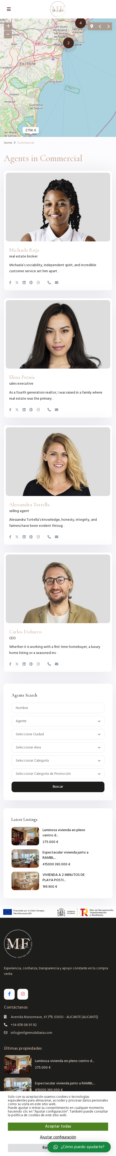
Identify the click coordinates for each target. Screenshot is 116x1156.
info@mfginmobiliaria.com (31, 1033)
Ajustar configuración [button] (58, 1137)
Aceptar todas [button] (58, 1126)
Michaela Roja (24, 250)
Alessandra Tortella (29, 505)
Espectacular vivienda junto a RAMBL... (65, 855)
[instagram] (22, 994)
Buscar (58, 787)
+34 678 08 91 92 (24, 1025)
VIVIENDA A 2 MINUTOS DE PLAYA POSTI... (64, 877)
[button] (81, 23)
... (59, 271)
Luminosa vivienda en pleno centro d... (64, 833)
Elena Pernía (22, 377)
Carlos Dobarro (25, 632)
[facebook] (9, 994)
